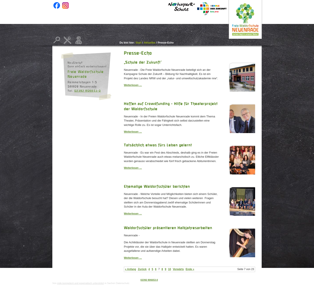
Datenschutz (239, 280)
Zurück (142, 269)
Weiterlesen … (133, 85)
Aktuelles (89, 25)
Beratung (187, 25)
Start (63, 25)
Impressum (255, 280)
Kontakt (215, 26)
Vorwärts (178, 269)
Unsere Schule (124, 25)
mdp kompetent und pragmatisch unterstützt (80, 283)
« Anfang (130, 269)
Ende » (190, 269)
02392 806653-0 (87, 90)
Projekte (158, 25)
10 (169, 269)
